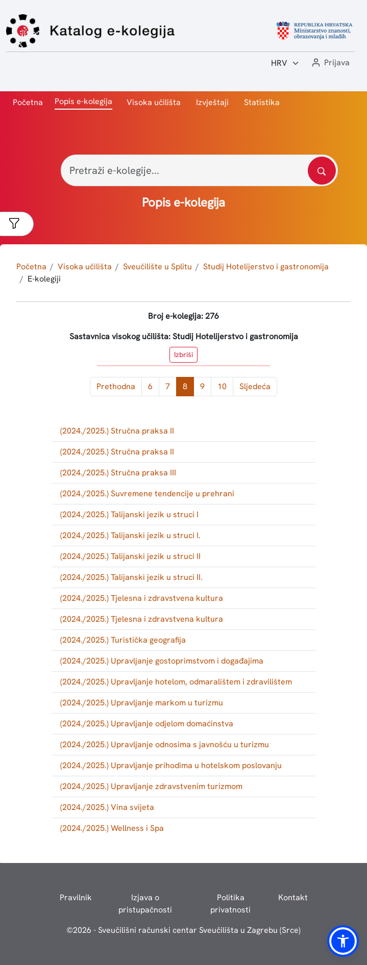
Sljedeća (255, 386)
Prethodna (115, 386)
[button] (330, 63)
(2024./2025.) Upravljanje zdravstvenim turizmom (151, 786)
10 (222, 386)
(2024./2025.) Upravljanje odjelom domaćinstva (146, 723)
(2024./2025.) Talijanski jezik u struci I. (130, 535)
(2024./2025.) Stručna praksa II (117, 430)
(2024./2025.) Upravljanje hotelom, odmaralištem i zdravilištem (176, 681)
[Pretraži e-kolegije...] (199, 170)
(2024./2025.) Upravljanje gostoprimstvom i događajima (161, 660)
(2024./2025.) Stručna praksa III (118, 472)
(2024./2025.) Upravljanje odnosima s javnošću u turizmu (164, 744)
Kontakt (293, 897)
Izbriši (183, 354)
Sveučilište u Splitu (157, 266)
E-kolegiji (44, 278)
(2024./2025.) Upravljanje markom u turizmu (141, 702)
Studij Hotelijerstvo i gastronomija (266, 266)
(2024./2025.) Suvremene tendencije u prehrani (147, 493)
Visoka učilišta (154, 102)
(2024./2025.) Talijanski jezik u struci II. (131, 577)
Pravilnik (76, 897)
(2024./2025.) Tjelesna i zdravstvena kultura (141, 598)
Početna (28, 102)
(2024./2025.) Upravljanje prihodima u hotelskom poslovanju (171, 765)
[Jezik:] (285, 63)
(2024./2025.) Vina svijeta (107, 807)
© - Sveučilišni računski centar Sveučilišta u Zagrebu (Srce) (183, 930)
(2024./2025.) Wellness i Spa (112, 828)
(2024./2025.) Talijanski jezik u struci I (129, 514)
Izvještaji (212, 102)
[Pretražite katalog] (322, 171)
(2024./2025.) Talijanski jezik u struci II (130, 556)
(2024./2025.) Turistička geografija (123, 639)
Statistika (262, 102)
